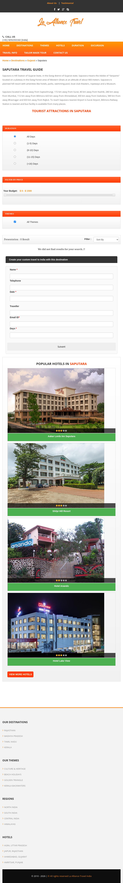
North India (10, 807)
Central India (10, 818)
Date (13, 292)
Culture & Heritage (14, 768)
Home (5, 60)
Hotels (60, 45)
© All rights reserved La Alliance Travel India (69, 876)
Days (13, 328)
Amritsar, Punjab (12, 862)
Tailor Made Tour (35, 52)
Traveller (14, 306)
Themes (44, 45)
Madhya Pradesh (12, 736)
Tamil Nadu (9, 741)
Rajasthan (8, 730)
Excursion (97, 45)
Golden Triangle (12, 780)
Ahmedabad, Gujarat (14, 856)
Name (13, 269)
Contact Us (60, 52)
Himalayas (9, 824)
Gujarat (31, 60)
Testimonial (66, 3)
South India (9, 812)
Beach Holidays (11, 774)
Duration (78, 45)
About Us (52, 3)
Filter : (87, 239)
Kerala (7, 747)
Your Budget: (10, 191)
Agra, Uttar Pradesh (14, 845)
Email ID (15, 317)
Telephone (15, 280)
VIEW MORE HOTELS (20, 674)
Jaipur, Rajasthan (12, 851)
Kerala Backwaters (13, 785)
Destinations (25, 45)
